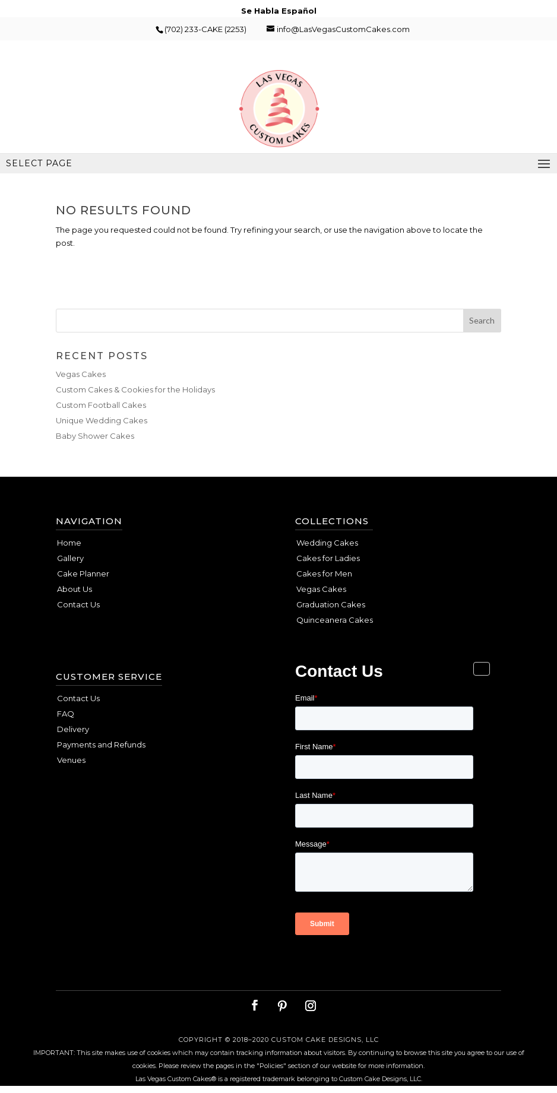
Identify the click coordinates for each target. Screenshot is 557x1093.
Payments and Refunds (101, 744)
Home (69, 542)
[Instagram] (310, 1005)
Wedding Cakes (327, 542)
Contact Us (78, 604)
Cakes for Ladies (328, 558)
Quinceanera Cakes (334, 620)
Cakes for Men (324, 573)
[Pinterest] (282, 1005)
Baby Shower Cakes (95, 436)
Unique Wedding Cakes (101, 420)
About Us (74, 589)
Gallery (70, 558)
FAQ (65, 713)
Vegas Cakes (81, 374)
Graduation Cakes (330, 604)
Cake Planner (83, 573)
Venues (71, 760)
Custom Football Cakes (101, 405)
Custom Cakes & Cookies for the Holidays (135, 389)
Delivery (73, 729)
